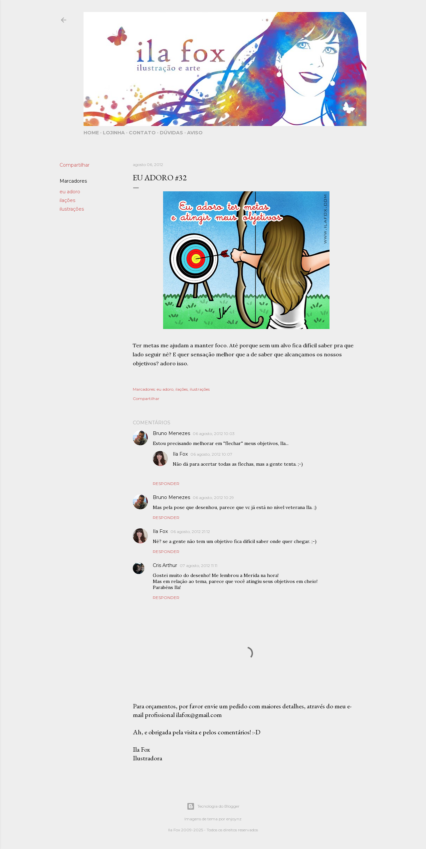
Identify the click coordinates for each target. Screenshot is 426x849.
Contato (142, 133)
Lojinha (114, 133)
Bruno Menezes (171, 433)
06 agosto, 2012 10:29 (213, 497)
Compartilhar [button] (75, 165)
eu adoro (70, 192)
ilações (67, 200)
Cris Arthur (165, 565)
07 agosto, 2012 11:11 (198, 565)
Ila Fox (180, 454)
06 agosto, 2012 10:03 (214, 433)
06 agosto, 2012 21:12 (190, 531)
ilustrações (72, 209)
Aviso (195, 133)
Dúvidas (171, 133)
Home (91, 133)
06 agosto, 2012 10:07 (211, 454)
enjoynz (234, 818)
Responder (166, 483)
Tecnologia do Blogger (213, 806)
